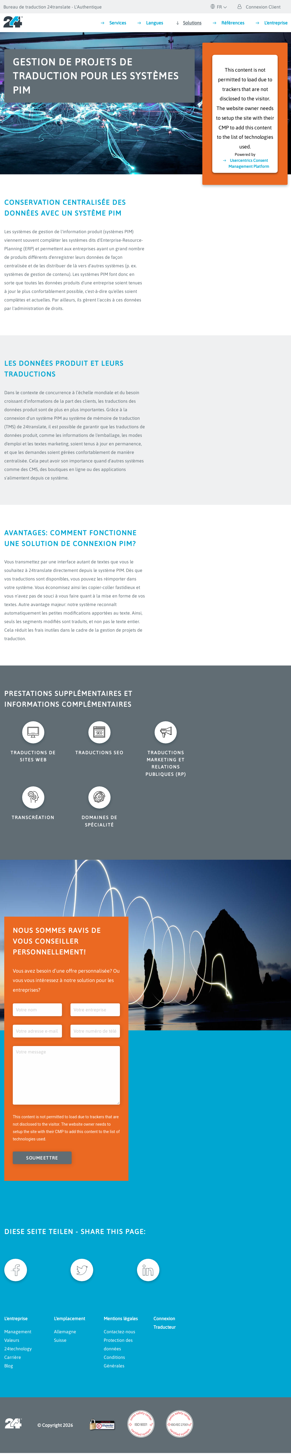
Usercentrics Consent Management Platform (248, 163)
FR (216, 6)
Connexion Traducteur (164, 1325)
